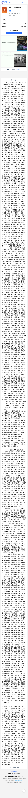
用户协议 (7, 782)
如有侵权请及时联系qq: (14, 776)
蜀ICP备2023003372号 (18, 780)
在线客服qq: (14, 773)
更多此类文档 (14, 30)
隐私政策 (12, 782)
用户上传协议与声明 (18, 782)
